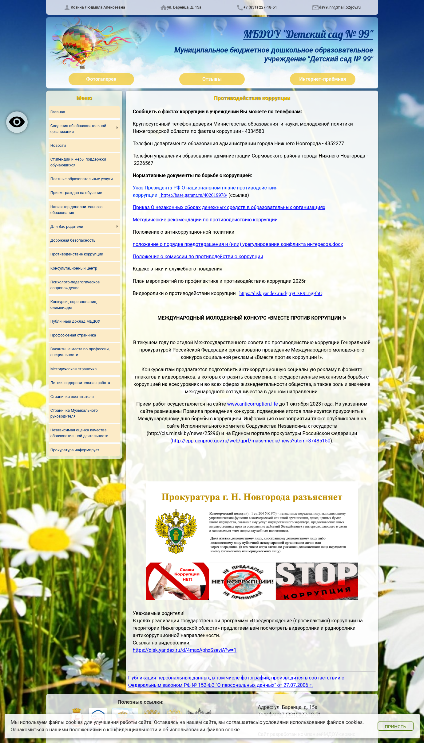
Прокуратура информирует (74, 450)
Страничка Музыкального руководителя (74, 413)
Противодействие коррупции (76, 254)
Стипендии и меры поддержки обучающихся (78, 162)
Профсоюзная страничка (73, 335)
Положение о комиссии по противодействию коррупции (198, 256)
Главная (57, 112)
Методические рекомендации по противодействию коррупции (205, 220)
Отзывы (212, 79)
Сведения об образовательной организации (78, 128)
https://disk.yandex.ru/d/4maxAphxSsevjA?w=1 (184, 650)
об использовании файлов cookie (201, 730)
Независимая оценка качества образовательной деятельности (79, 433)
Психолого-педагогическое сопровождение (75, 285)
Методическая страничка (73, 369)
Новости (58, 145)
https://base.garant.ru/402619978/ (194, 195)
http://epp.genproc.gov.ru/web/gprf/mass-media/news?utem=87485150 (251, 441)
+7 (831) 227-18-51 (260, 7)
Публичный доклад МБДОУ (75, 321)
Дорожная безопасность (72, 240)
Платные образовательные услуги (81, 179)
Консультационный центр (73, 268)
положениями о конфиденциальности (113, 730)
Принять (395, 726)
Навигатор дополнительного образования (76, 209)
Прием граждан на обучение (76, 193)
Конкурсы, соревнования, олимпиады (73, 304)
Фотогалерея (101, 79)
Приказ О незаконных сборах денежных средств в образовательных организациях (229, 207)
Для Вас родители (66, 226)
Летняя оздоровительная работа (80, 382)
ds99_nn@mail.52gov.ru (340, 7)
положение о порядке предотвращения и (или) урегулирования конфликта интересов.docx (238, 244)
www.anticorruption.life (252, 404)
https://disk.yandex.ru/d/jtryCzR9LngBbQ (281, 293)
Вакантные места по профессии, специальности (79, 352)
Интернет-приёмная (322, 79)
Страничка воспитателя (72, 396)
